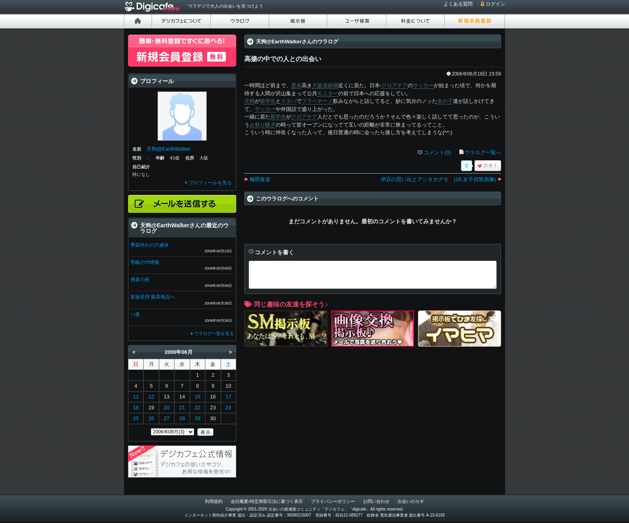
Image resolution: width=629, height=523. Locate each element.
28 (182, 418)
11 (135, 397)
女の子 (445, 101)
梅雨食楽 (260, 179)
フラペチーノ (317, 101)
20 (166, 408)
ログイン (495, 4)
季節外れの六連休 (149, 245)
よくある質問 (458, 4)
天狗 (249, 101)
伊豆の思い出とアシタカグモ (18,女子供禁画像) (438, 179)
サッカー (423, 85)
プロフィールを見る (210, 183)
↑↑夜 (135, 314)
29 (197, 418)
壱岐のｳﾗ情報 (144, 262)
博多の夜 (140, 279)
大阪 (317, 85)
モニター (327, 93)
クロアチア (394, 85)
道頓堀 (330, 85)
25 (135, 418)
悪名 (296, 85)
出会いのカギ (411, 501)
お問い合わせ (376, 501)
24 (228, 408)
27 (166, 418)
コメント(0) (437, 152)
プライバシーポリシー (333, 501)
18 (135, 408)
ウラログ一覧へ (483, 152)
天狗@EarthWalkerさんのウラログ (297, 42)
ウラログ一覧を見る (214, 333)
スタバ (288, 101)
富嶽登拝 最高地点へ (152, 297)
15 (197, 397)
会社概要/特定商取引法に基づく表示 (266, 501)
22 (197, 408)
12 (151, 397)
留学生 (268, 101)
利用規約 (214, 501)
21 (182, 408)
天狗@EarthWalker (168, 149)
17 (228, 397)
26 (151, 418)
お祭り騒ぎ (263, 125)
